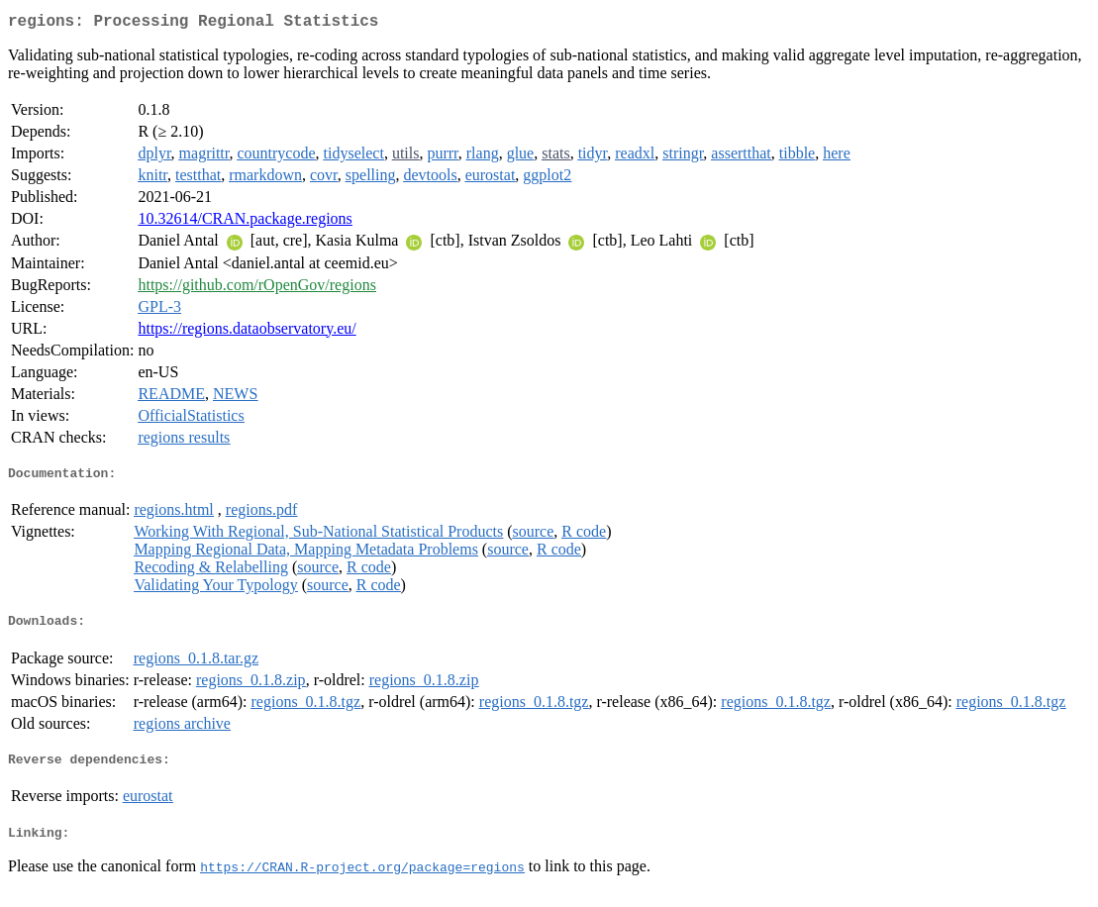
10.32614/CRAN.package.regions (244, 222)
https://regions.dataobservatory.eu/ (246, 332)
